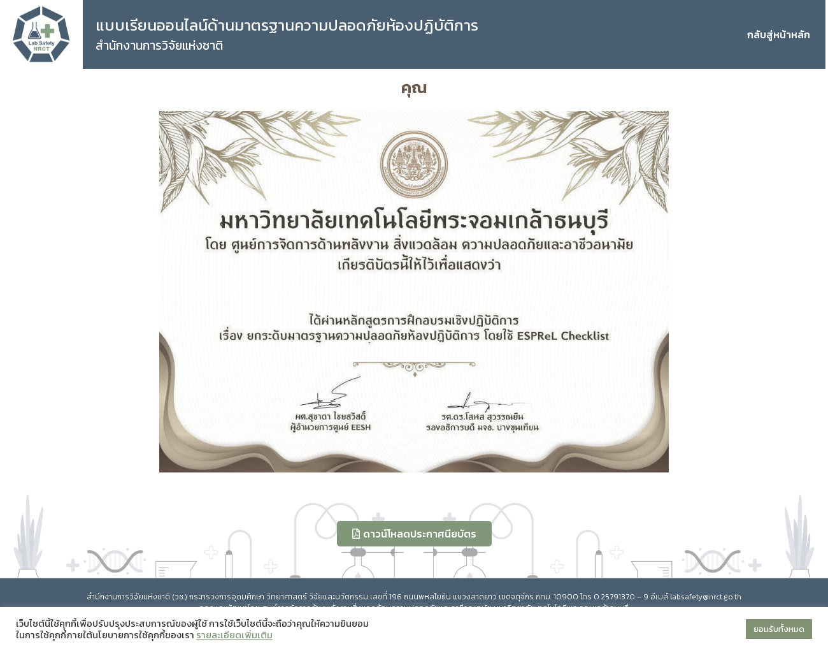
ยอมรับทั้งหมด (778, 629)
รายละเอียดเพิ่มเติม (234, 635)
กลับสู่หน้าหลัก (778, 34)
